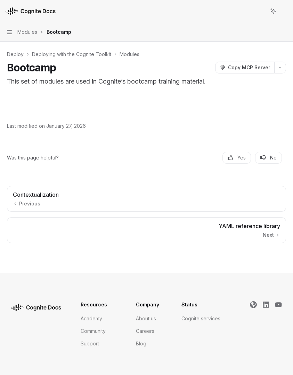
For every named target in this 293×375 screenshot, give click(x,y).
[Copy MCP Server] (244, 67)
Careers (145, 331)
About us (146, 318)
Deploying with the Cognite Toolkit (71, 54)
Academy (91, 318)
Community (93, 331)
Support (90, 343)
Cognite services (200, 318)
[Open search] (260, 11)
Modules (129, 54)
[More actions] (283, 11)
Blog (141, 343)
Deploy (15, 54)
